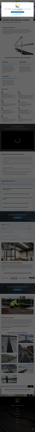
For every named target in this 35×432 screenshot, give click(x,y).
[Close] (32, 4)
